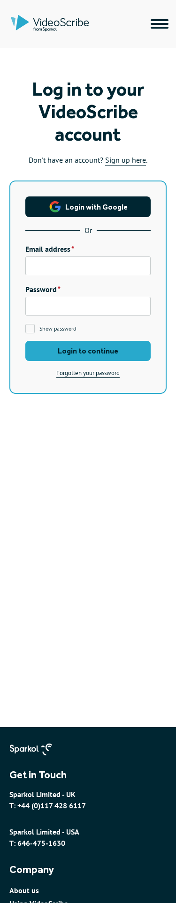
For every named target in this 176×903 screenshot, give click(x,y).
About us (24, 890)
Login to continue (88, 350)
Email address (47, 249)
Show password (57, 328)
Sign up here (125, 160)
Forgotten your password (88, 373)
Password (41, 289)
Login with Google (88, 207)
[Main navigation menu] (159, 24)
